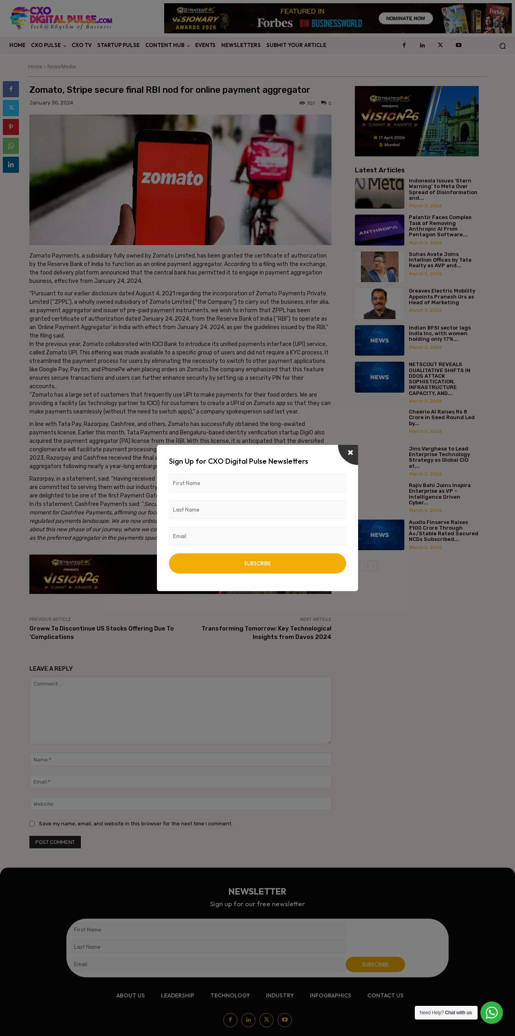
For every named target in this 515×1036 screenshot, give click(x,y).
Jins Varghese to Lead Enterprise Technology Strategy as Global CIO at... (439, 457)
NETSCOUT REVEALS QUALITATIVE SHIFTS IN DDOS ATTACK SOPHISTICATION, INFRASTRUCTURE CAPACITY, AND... (439, 378)
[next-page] (373, 566)
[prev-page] (360, 566)
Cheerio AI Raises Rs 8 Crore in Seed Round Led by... (442, 417)
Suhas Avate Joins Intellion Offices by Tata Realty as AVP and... (440, 260)
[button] (502, 45)
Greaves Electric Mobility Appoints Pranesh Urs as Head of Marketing (442, 296)
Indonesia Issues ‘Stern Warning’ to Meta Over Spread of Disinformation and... (443, 189)
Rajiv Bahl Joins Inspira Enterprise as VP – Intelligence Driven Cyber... (440, 494)
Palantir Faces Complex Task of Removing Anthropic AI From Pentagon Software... (440, 226)
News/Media (61, 66)
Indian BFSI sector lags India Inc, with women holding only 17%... (440, 333)
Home (35, 66)
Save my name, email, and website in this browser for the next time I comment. (136, 824)
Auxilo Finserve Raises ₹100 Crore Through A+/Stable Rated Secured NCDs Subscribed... (443, 531)
